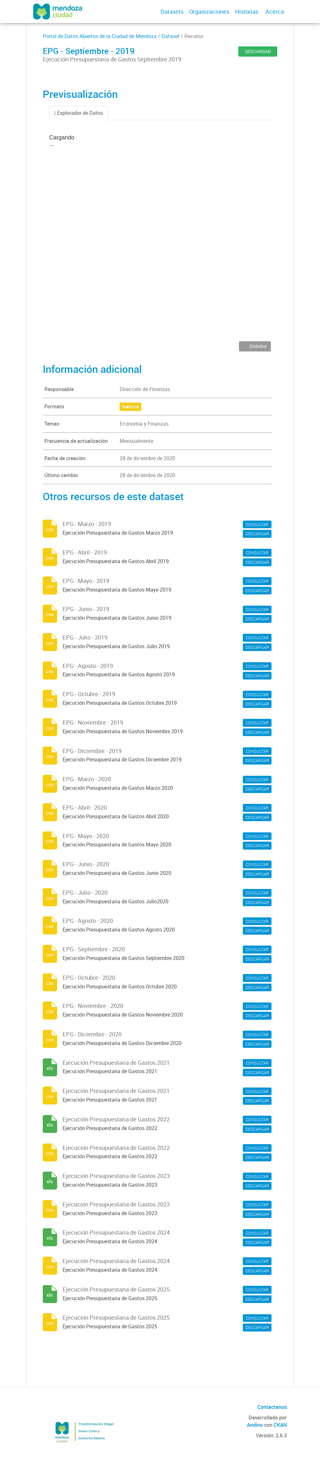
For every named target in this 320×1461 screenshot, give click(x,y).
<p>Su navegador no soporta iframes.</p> (160, 235)
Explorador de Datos (78, 112)
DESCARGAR (258, 51)
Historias (246, 11)
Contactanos (272, 1406)
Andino (255, 1424)
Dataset (170, 36)
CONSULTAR (257, 524)
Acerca (274, 11)
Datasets (171, 11)
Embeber (258, 346)
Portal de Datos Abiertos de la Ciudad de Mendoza (100, 36)
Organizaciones (209, 11)
